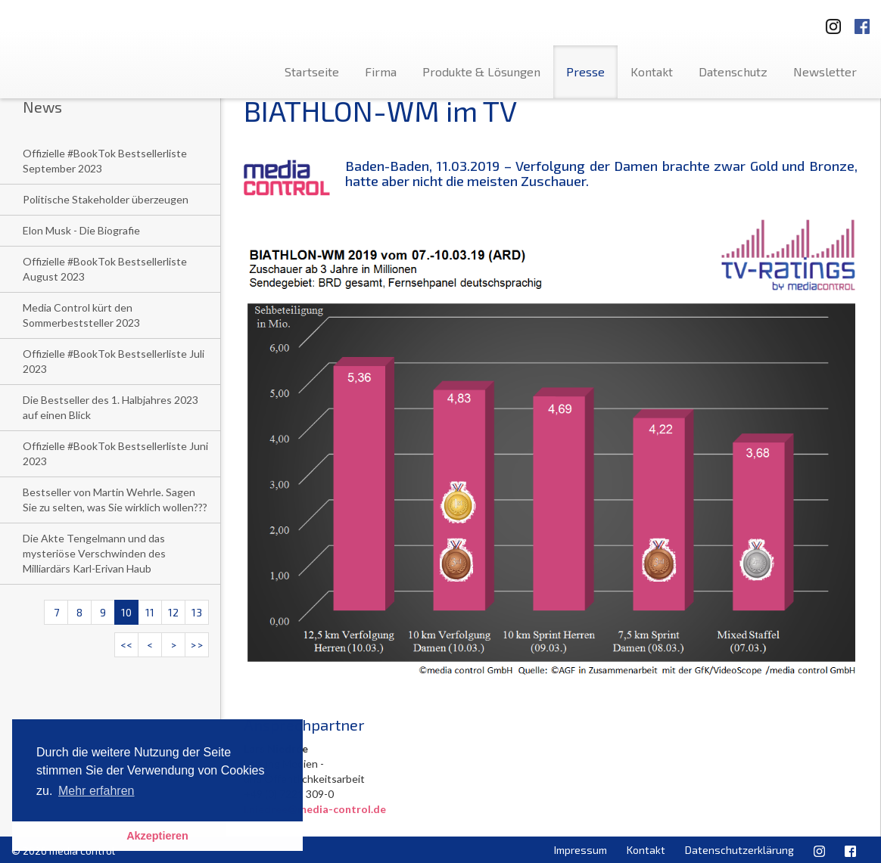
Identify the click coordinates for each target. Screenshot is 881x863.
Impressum (580, 849)
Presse (585, 71)
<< (126, 644)
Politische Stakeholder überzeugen (105, 199)
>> (197, 644)
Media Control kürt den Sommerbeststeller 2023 (81, 315)
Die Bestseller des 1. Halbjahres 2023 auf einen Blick (110, 407)
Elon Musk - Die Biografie (81, 230)
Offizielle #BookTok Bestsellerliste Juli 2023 (113, 361)
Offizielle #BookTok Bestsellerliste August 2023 (105, 269)
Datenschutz (733, 71)
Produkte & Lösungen (481, 71)
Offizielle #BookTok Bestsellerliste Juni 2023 (115, 453)
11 (149, 612)
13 (196, 612)
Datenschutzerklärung (739, 849)
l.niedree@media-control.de (315, 808)
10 (126, 612)
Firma (381, 71)
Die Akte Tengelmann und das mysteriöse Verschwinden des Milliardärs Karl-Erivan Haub (94, 553)
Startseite (312, 71)
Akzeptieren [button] (157, 836)
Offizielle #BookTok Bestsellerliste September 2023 (105, 161)
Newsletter (825, 71)
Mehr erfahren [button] (96, 790)
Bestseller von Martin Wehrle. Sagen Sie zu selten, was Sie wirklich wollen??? (115, 500)
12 (173, 612)
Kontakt (651, 71)
